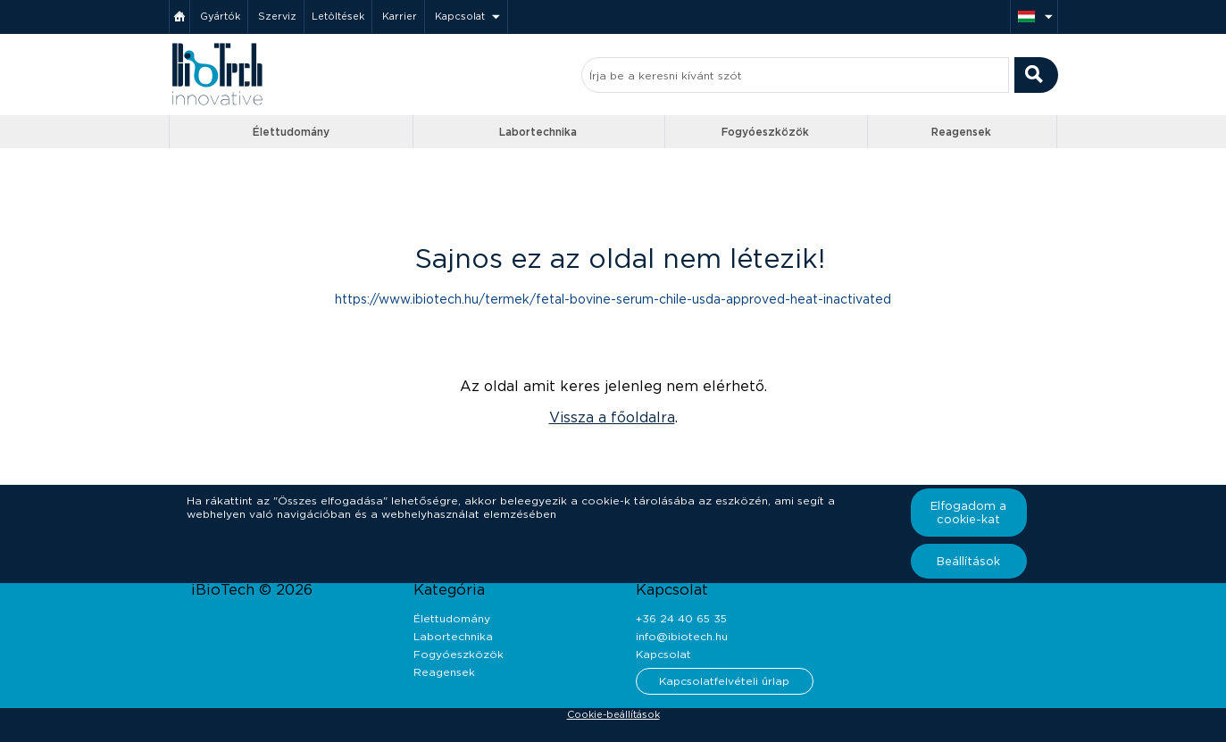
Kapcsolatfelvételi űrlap (724, 681)
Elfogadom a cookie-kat (968, 512)
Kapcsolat (460, 16)
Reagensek (961, 131)
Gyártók (220, 16)
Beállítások (968, 561)
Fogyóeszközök (765, 131)
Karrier (399, 16)
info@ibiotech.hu (682, 636)
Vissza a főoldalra (612, 417)
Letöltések (338, 16)
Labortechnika (538, 131)
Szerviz (277, 16)
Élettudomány (291, 131)
